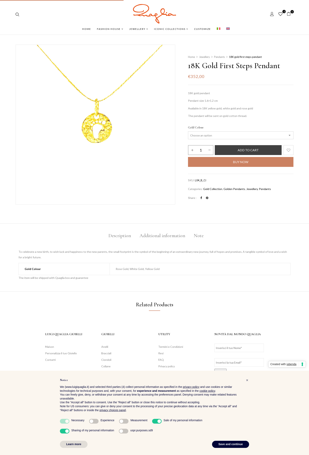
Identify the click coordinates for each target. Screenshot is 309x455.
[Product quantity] (200, 150)
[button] (290, 13)
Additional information (162, 236)
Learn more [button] (73, 444)
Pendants (219, 56)
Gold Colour (196, 127)
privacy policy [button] (191, 386)
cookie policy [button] (207, 390)
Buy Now (240, 162)
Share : (192, 197)
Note (199, 236)
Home (191, 56)
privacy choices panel (113, 410)
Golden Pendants (234, 189)
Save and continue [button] (230, 444)
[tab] (119, 236)
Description (119, 236)
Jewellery (204, 56)
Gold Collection (212, 189)
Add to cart (248, 150)
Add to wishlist (288, 150)
